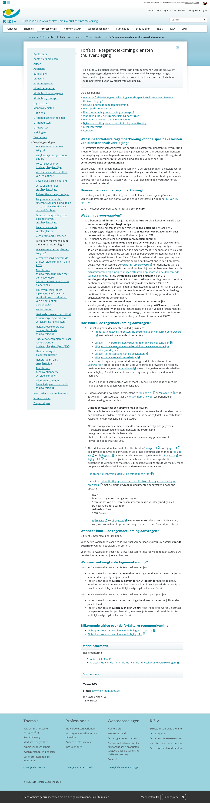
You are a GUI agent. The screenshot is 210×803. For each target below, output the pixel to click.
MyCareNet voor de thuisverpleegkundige (49, 165)
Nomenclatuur (72, 28)
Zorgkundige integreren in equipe (51, 156)
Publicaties (122, 28)
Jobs (205, 10)
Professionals (50, 28)
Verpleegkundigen (95, 37)
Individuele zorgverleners (69, 37)
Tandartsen (40, 137)
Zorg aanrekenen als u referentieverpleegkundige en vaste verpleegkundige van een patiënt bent (53, 204)
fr (8, 2)
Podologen (40, 132)
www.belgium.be (192, 3)
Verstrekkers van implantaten (51, 393)
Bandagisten (41, 73)
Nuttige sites (195, 10)
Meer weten (150, 797)
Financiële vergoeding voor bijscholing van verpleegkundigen (52, 218)
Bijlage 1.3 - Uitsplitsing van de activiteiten (120, 353)
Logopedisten (41, 103)
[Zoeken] (185, 20)
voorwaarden (95, 364)
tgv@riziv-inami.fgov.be (138, 396)
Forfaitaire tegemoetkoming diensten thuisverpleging (52, 242)
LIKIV (185, 28)
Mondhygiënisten (44, 108)
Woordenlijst (180, 10)
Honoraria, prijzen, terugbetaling (47, 361)
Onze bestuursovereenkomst (167, 738)
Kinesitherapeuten (44, 88)
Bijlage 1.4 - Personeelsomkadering (116, 357)
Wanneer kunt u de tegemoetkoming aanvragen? (111, 115)
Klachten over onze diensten (166, 743)
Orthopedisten (42, 122)
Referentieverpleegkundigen (52, 194)
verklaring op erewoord (135, 264)
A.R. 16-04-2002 (99, 659)
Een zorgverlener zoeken (122, 738)
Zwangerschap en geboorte (40, 751)
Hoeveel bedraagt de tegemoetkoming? (106, 104)
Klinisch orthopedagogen (48, 93)
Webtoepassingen (98, 28)
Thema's (29, 28)
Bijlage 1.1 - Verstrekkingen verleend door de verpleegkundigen (132, 342)
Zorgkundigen (42, 403)
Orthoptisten (41, 127)
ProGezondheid (117, 733)
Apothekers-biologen (46, 59)
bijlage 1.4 (171, 448)
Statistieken (143, 28)
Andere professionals (78, 742)
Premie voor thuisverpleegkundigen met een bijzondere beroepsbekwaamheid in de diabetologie (52, 278)
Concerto (113, 759)
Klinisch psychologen (46, 98)
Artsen (37, 63)
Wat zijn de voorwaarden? (98, 108)
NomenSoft (114, 728)
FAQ (172, 28)
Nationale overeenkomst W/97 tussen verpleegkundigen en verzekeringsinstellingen (53, 318)
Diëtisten (39, 78)
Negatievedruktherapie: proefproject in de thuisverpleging (50, 330)
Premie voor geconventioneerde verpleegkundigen (47, 372)
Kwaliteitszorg (32, 737)
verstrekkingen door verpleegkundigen (47, 187)
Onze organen (158, 733)
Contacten (89, 130)
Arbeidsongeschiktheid (37, 747)
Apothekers (40, 54)
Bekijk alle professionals (80, 767)
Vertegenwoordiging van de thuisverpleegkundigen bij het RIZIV (53, 261)
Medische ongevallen (36, 742)
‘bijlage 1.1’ (145, 393)
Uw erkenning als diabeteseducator (46, 352)
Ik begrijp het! (174, 797)
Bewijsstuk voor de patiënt (51, 180)
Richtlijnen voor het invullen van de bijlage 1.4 (115, 634)
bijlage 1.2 (166, 393)
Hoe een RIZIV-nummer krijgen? (49, 148)
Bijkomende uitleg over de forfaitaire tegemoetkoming (115, 123)
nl (4, 2)
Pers (159, 10)
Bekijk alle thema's (35, 767)
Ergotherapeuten (44, 83)
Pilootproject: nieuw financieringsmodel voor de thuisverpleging (52, 384)
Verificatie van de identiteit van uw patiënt (52, 174)
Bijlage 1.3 (98, 520)
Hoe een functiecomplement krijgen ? (52, 251)
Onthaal (12, 28)
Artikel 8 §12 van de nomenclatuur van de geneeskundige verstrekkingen (133, 662)
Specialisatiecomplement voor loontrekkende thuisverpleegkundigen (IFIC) (53, 342)
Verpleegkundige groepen (51, 236)
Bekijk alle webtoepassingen (124, 767)
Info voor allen (74, 747)
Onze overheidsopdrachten (166, 748)
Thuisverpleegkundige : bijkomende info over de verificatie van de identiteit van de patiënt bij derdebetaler (51, 297)
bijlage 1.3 (151, 448)
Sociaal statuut (44, 309)
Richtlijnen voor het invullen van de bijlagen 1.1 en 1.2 (120, 630)
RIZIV (160, 28)
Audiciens (39, 68)
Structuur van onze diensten (166, 728)
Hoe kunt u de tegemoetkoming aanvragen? (108, 112)
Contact (151, 10)
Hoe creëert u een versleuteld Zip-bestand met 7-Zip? (119, 473)
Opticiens (39, 112)
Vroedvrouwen (42, 398)
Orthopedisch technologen (49, 117)
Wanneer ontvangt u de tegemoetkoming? (107, 119)
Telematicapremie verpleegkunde (46, 229)
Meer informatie (92, 126)
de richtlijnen (125, 368)
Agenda (167, 10)
